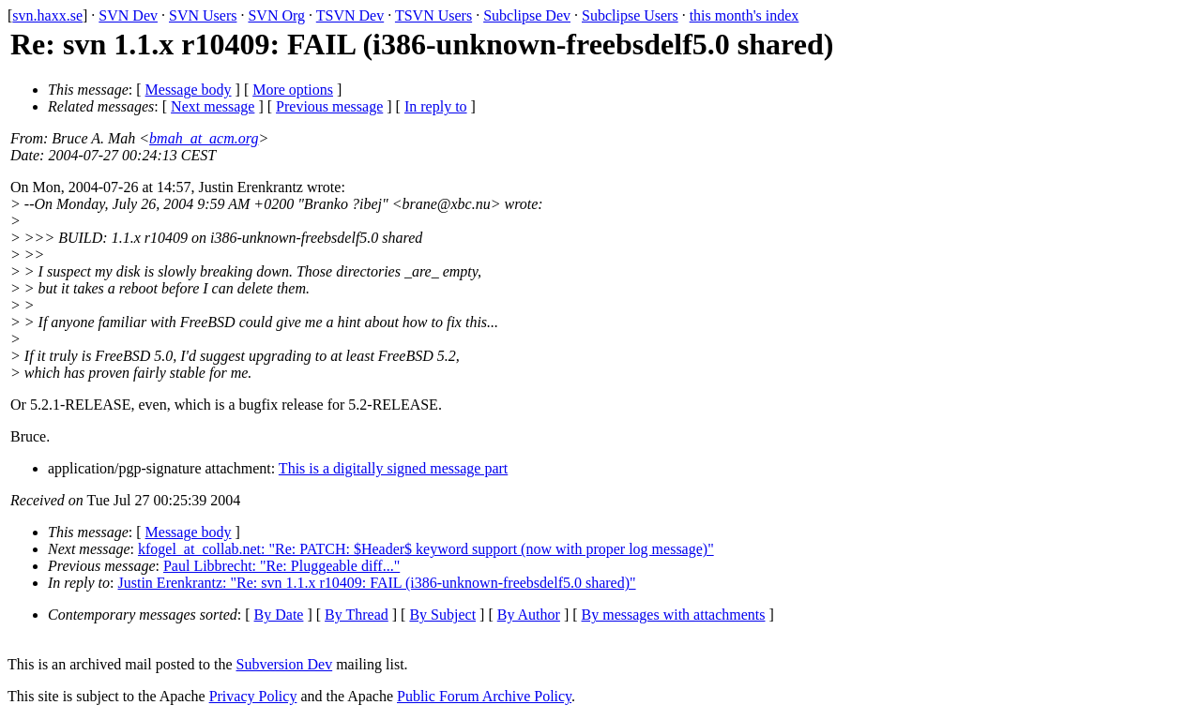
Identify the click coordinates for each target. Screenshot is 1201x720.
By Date (279, 614)
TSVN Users (433, 15)
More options (292, 90)
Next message (212, 106)
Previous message (329, 106)
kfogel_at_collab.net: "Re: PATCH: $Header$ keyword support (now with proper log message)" (426, 549)
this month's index (744, 15)
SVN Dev (128, 15)
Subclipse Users (630, 15)
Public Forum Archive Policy (484, 696)
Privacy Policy (253, 696)
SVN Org (276, 15)
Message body (188, 90)
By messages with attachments (674, 614)
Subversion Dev (284, 664)
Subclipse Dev (526, 15)
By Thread (356, 614)
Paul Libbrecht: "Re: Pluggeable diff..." (281, 566)
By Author (528, 614)
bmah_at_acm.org (203, 138)
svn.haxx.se (47, 15)
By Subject (442, 614)
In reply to (435, 106)
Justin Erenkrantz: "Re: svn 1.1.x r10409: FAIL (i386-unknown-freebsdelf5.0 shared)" (377, 583)
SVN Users (202, 15)
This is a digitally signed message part (393, 468)
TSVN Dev (350, 15)
